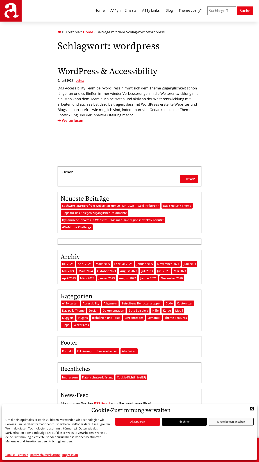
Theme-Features (176, 318)
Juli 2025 (67, 264)
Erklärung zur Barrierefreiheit (97, 351)
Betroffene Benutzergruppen (141, 303)
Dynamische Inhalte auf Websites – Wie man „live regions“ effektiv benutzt (112, 220)
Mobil (179, 311)
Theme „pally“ (190, 10)
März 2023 (87, 278)
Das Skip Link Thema (177, 206)
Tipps (65, 325)
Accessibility (91, 303)
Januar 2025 (145, 264)
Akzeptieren (137, 421)
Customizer (185, 303)
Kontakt (67, 351)
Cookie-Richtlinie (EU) (131, 377)
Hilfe (155, 311)
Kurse (167, 311)
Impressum (70, 455)
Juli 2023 (147, 271)
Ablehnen (184, 421)
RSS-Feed (102, 403)
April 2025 (84, 264)
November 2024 (168, 264)
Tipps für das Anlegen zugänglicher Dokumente (94, 213)
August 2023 (128, 271)
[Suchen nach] (221, 10)
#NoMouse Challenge (76, 227)
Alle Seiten (129, 351)
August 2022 (127, 278)
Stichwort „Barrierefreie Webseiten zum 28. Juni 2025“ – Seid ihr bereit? (110, 206)
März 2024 (86, 271)
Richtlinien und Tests (106, 318)
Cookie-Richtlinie (16, 455)
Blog (169, 10)
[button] (252, 408)
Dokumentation (113, 311)
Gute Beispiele (138, 311)
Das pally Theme (73, 311)
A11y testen (70, 303)
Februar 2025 (123, 264)
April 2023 (69, 278)
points (80, 80)
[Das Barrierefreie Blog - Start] (11, 11)
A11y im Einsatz (123, 10)
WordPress (81, 325)
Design (93, 311)
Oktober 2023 (106, 271)
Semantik (153, 318)
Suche (245, 10)
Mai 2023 (180, 271)
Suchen (67, 172)
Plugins (83, 318)
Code (169, 303)
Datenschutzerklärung (45, 455)
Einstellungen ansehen (231, 421)
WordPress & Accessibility (107, 71)
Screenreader (134, 318)
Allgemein (110, 303)
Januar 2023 (107, 278)
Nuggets (68, 318)
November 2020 (172, 278)
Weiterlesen (70, 120)
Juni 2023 (163, 271)
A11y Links (151, 10)
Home (99, 10)
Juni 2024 (189, 264)
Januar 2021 (148, 278)
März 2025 (103, 264)
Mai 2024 (68, 271)
